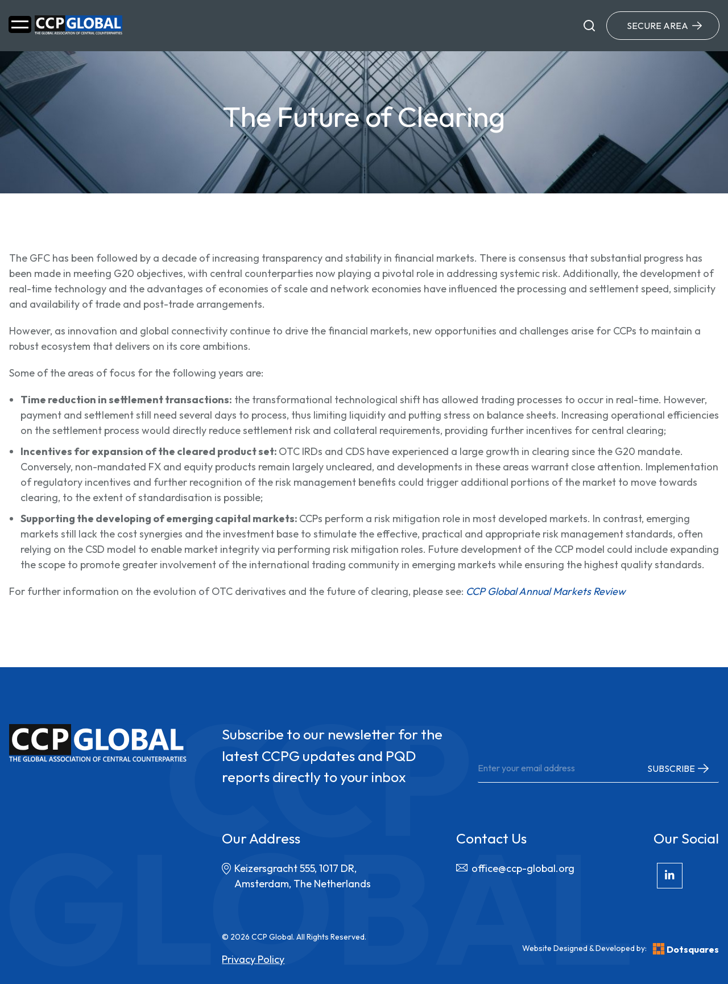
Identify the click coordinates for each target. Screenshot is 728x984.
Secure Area (657, 25)
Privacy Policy (253, 959)
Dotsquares (685, 949)
